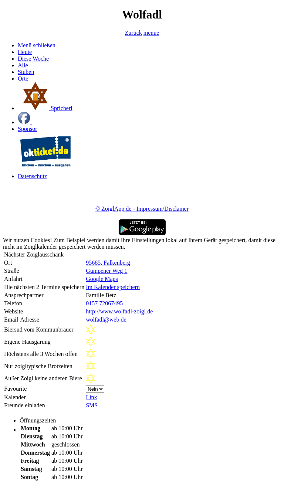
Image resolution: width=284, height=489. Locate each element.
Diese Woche (33, 58)
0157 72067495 (104, 303)
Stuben (26, 72)
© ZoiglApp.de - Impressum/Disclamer (142, 209)
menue (151, 33)
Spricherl (45, 108)
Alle (23, 65)
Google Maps (102, 279)
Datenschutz (32, 176)
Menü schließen (36, 45)
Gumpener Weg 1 (106, 271)
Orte (23, 78)
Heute (25, 52)
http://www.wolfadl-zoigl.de (119, 311)
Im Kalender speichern (113, 287)
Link (91, 397)
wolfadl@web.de (106, 319)
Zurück (133, 33)
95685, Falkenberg (108, 262)
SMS (92, 405)
